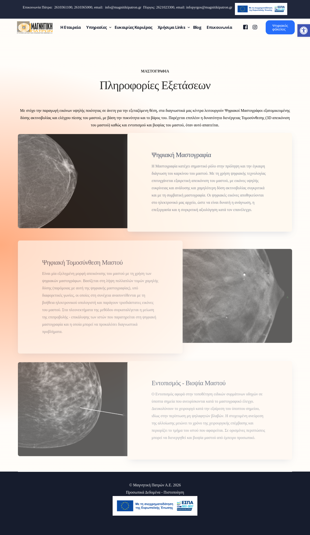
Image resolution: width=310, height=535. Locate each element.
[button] (303, 30)
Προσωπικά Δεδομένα (143, 492)
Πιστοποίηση (173, 492)
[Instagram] (255, 27)
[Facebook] (245, 27)
